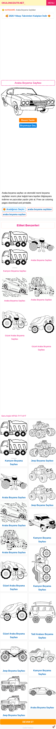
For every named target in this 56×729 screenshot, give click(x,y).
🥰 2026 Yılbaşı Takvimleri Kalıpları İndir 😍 (27, 16)
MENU (51, 3)
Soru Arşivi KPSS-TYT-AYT (13, 416)
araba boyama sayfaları (40, 209)
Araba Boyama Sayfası (41, 260)
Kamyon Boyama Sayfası (14, 271)
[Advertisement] (28, 49)
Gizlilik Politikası (28, 728)
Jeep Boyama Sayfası (14, 671)
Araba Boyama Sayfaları (26, 10)
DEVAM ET (27, 722)
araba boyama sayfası (14, 214)
